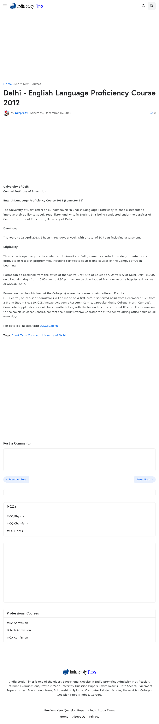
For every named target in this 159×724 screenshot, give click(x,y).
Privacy (94, 716)
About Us (78, 716)
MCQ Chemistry (17, 523)
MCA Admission (17, 637)
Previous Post (17, 479)
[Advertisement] (79, 47)
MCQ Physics (15, 516)
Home (7, 84)
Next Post (143, 479)
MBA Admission (17, 623)
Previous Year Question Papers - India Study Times (79, 710)
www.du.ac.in (49, 326)
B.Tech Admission (19, 630)
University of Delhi (53, 335)
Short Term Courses (27, 84)
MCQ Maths (15, 531)
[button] (5, 6)
